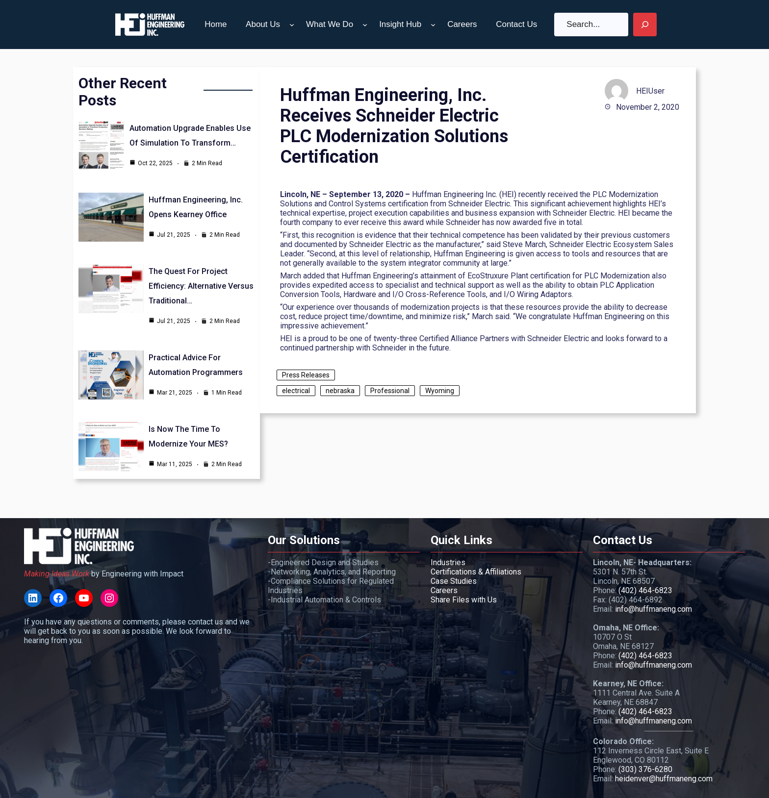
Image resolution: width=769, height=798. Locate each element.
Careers (444, 590)
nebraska (340, 391)
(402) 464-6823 (645, 590)
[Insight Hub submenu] (433, 24)
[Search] (645, 24)
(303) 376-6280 (645, 769)
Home (216, 24)
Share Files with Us (464, 599)
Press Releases (306, 375)
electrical (296, 391)
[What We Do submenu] (364, 24)
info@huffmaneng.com (653, 609)
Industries (448, 562)
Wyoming (439, 391)
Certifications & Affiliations (476, 571)
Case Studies (454, 581)
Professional (390, 391)
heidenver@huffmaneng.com (664, 778)
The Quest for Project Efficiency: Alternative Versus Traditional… (201, 286)
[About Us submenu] (291, 24)
